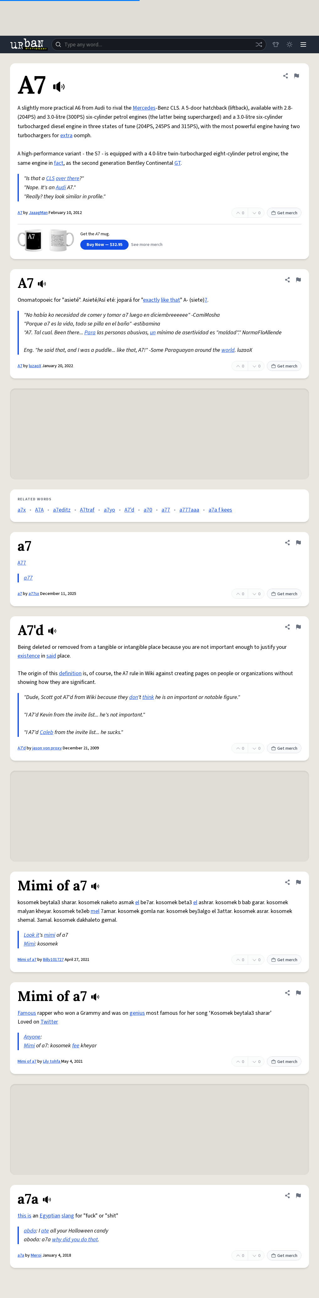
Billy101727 (53, 960)
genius (137, 1013)
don (133, 697)
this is (24, 1216)
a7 (20, 594)
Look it (31, 935)
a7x (22, 510)
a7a (21, 1255)
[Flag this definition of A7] (296, 76)
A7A (39, 510)
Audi (61, 187)
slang (67, 1216)
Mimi (29, 944)
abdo (30, 1231)
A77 (22, 563)
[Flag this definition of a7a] (298, 1196)
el (137, 902)
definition (70, 673)
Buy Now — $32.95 (104, 245)
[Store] (275, 44)
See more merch (146, 245)
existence (29, 656)
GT (177, 163)
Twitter (49, 1022)
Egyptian (50, 1216)
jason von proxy (47, 748)
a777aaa (189, 510)
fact (58, 163)
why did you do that (75, 1239)
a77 (166, 510)
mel (95, 911)
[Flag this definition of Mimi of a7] (298, 882)
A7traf (87, 510)
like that (170, 300)
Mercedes (144, 108)
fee (75, 1046)
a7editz (62, 510)
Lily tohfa (52, 1061)
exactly (151, 300)
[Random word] (259, 44)
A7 (20, 213)
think (148, 697)
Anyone (32, 1037)
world (228, 350)
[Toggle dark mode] (289, 44)
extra (66, 135)
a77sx (34, 594)
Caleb (46, 732)
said (51, 656)
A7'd (129, 510)
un (153, 332)
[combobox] (158, 44)
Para (90, 332)
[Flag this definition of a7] (298, 543)
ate (45, 1231)
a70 (148, 510)
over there (67, 178)
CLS (50, 178)
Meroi (36, 1255)
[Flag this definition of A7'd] (298, 627)
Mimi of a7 (27, 960)
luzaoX (35, 366)
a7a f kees (220, 510)
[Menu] (303, 44)
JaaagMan (38, 213)
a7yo (109, 510)
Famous (27, 1013)
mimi (49, 935)
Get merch (284, 213)
